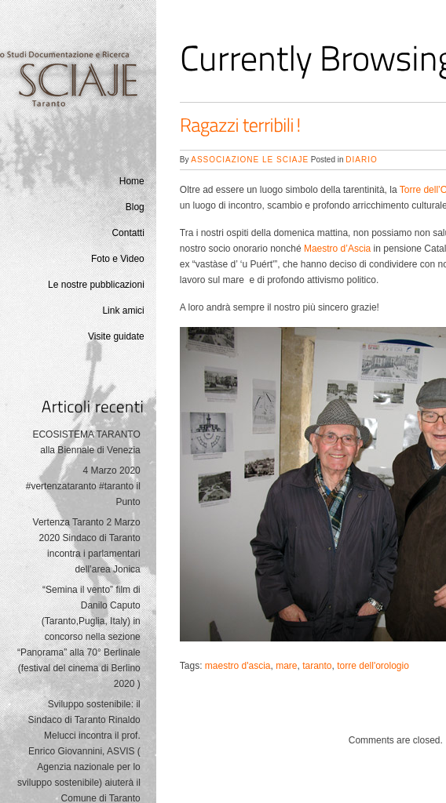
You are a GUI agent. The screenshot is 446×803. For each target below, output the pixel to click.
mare (286, 665)
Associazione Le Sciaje (250, 159)
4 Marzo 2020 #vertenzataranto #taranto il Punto (83, 486)
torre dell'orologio (373, 665)
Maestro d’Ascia (337, 248)
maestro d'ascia (238, 665)
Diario (361, 159)
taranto (316, 665)
